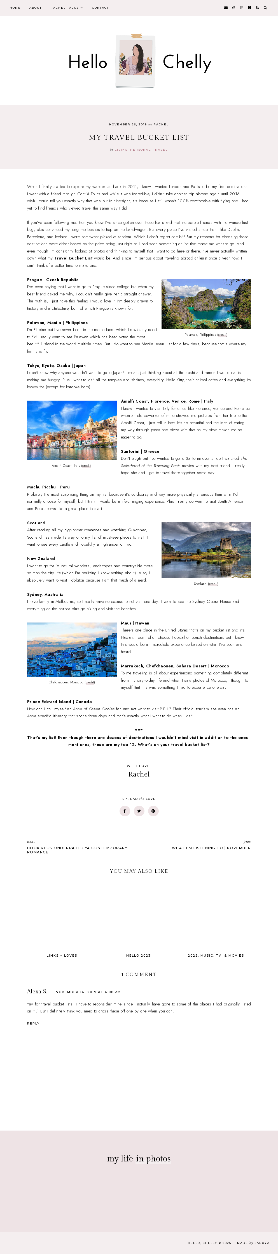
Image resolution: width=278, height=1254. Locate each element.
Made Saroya (253, 1243)
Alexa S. (37, 991)
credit (222, 334)
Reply (33, 1023)
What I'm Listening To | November (198, 844)
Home (15, 8)
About (35, 8)
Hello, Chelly (202, 1243)
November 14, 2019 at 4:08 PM (88, 992)
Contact (100, 8)
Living (121, 149)
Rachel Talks (64, 8)
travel (160, 149)
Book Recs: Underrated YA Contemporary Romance (80, 846)
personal (140, 149)
